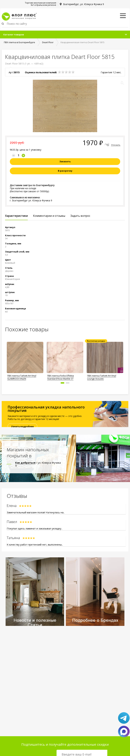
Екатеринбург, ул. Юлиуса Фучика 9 (83, 4)
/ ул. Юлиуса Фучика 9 (38, 464)
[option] (25, 360)
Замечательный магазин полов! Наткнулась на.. (35, 512)
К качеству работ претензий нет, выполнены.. (35, 544)
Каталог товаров (13, 34)
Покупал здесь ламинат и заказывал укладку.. (34, 528)
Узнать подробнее (22, 426)
